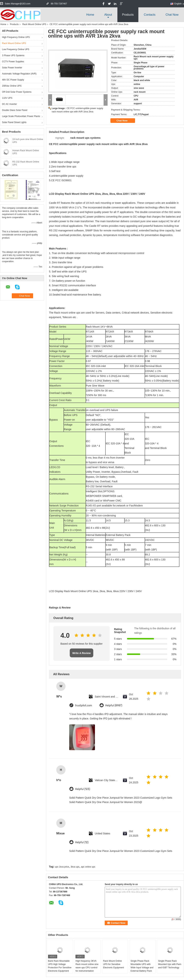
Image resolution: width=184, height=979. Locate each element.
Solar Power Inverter (12, 67)
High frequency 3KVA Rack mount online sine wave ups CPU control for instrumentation (86, 966)
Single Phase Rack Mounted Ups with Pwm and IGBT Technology (169, 964)
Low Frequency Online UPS (15, 49)
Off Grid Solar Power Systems (16, 92)
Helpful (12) (82, 842)
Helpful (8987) (113, 705)
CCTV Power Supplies (13, 61)
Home (90, 14)
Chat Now (172, 14)
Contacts (149, 14)
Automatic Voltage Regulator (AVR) (19, 73)
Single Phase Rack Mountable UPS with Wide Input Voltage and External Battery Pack (142, 966)
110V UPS (7, 98)
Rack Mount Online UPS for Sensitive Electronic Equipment (113, 964)
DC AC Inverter (9, 104)
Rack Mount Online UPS (34, 24)
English (179, 3)
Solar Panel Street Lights (14, 122)
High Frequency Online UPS (16, 37)
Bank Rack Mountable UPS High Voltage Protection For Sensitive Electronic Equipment (59, 966)
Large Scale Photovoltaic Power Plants (21, 116)
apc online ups (88, 867)
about (108, 14)
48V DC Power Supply (13, 79)
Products (128, 14)
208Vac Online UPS (12, 86)
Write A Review (81, 653)
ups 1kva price (62, 867)
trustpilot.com (83, 705)
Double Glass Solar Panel (14, 110)
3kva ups (75, 867)
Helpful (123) (82, 789)
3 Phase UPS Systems (13, 55)
